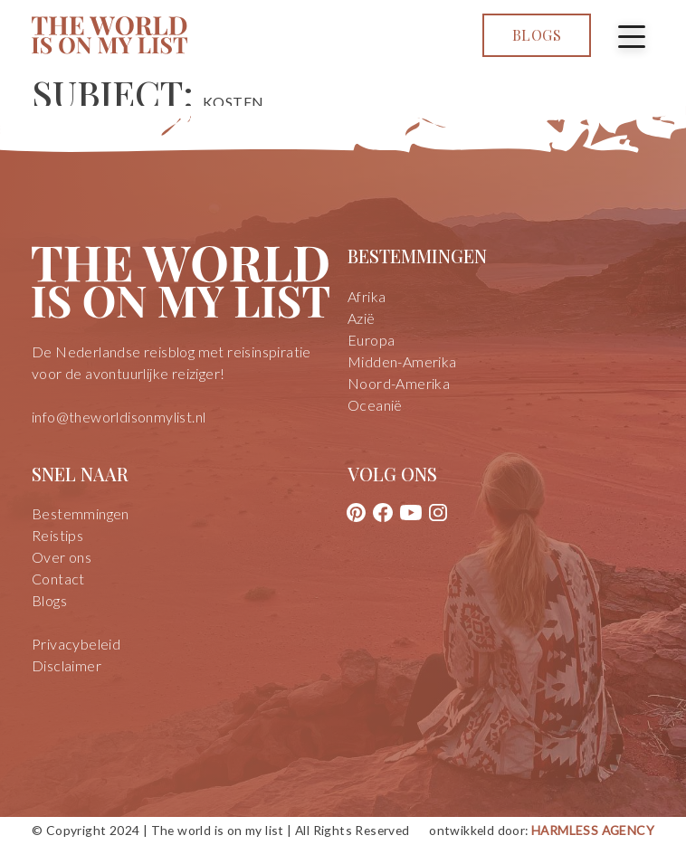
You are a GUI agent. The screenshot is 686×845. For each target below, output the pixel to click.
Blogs (536, 34)
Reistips (57, 535)
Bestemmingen (80, 513)
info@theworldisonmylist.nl (118, 416)
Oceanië (375, 404)
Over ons (61, 556)
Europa (371, 339)
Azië (362, 318)
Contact (58, 578)
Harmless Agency (592, 830)
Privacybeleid (76, 643)
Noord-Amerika (399, 383)
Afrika (367, 296)
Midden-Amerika (402, 361)
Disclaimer (66, 665)
